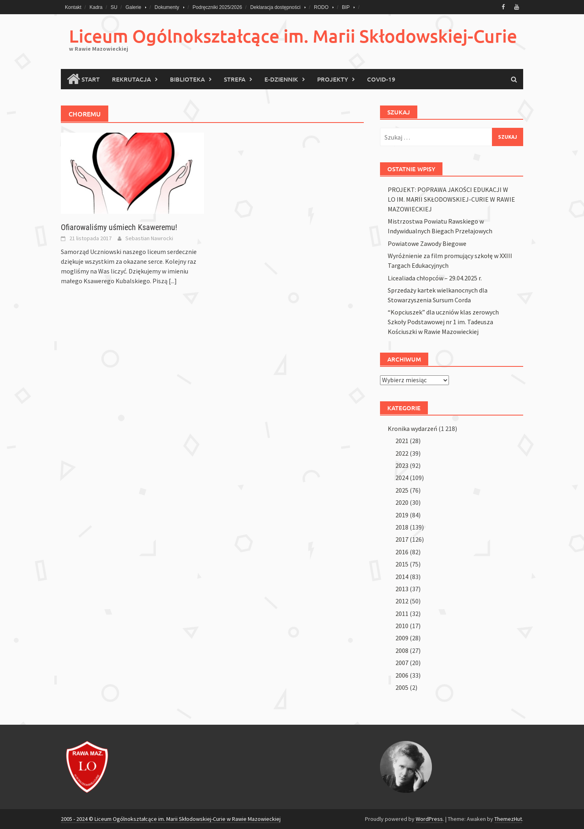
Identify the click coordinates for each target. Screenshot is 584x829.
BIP (346, 7)
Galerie (133, 7)
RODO (321, 7)
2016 (401, 552)
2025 (401, 490)
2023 (401, 465)
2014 (401, 577)
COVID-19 (381, 79)
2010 (401, 626)
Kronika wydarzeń (412, 428)
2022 (401, 453)
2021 (401, 441)
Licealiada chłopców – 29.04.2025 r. (435, 278)
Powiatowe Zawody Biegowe (427, 243)
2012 (401, 601)
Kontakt (73, 7)
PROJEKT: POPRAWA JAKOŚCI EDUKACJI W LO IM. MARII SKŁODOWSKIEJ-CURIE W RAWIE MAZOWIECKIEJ (451, 199)
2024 (401, 478)
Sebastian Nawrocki (149, 238)
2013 (401, 589)
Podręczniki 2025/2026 (217, 7)
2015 (401, 564)
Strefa (234, 79)
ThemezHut (508, 819)
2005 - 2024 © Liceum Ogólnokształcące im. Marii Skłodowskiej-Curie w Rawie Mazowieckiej (171, 819)
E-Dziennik (281, 79)
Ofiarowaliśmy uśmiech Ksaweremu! (119, 227)
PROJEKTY (332, 79)
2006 (401, 675)
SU (114, 7)
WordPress (429, 819)
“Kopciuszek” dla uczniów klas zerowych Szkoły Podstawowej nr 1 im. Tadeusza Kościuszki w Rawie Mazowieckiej (443, 322)
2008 (401, 650)
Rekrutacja (131, 79)
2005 (401, 687)
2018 (401, 527)
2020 (401, 502)
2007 (401, 663)
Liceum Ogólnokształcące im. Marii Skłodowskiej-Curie (293, 36)
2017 (401, 539)
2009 (401, 638)
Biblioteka (187, 79)
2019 (401, 515)
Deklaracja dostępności (275, 7)
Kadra (96, 7)
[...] (173, 281)
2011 (401, 613)
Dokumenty (167, 7)
